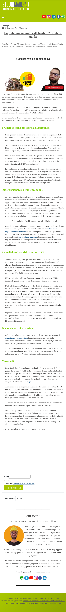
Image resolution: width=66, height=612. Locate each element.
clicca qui (27, 382)
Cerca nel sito (9, 499)
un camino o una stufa (28, 237)
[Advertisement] (33, 453)
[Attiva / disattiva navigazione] (3, 17)
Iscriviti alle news (13, 488)
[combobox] (26, 498)
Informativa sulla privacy (24, 483)
